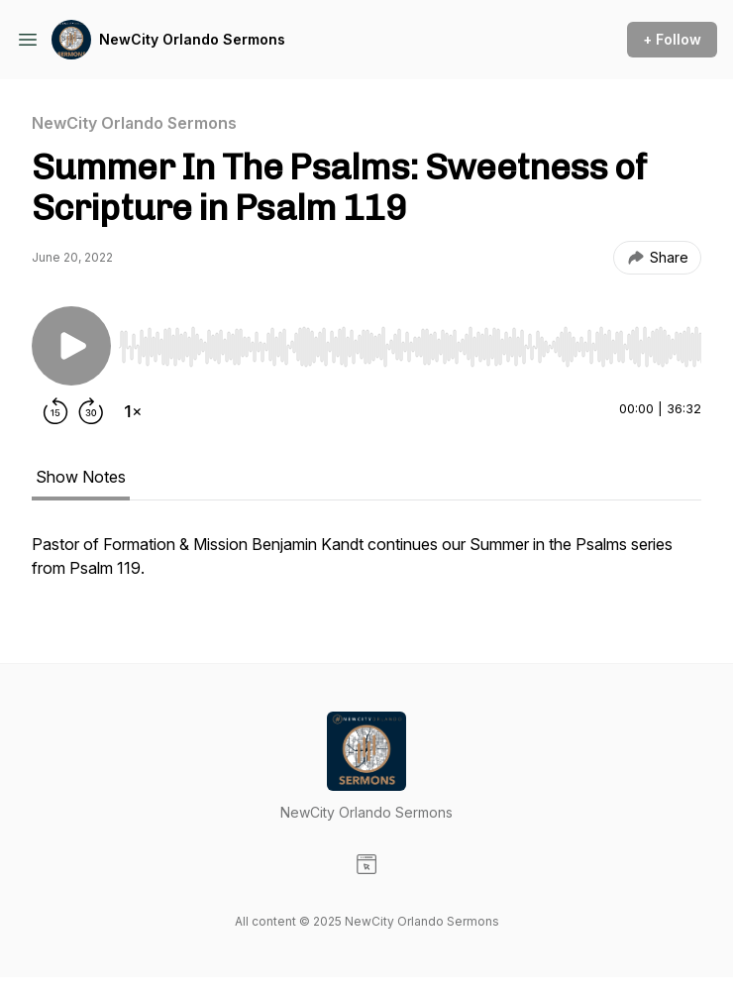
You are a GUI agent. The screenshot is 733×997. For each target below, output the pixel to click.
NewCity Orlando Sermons (192, 39)
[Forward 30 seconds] (91, 411)
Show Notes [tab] (81, 477)
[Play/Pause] (71, 346)
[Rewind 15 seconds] (55, 411)
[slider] (410, 347)
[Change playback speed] (133, 411)
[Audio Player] (410, 341)
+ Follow (672, 39)
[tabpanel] (366, 566)
